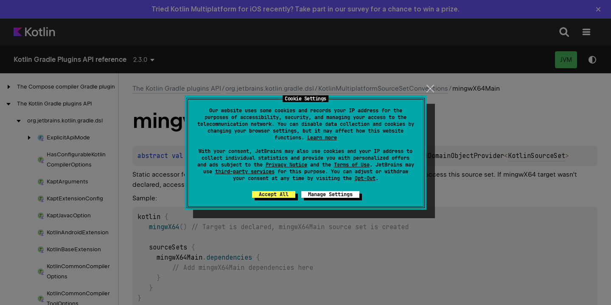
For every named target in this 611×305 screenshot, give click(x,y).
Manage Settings (330, 194)
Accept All (274, 194)
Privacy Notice (286, 164)
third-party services (245, 171)
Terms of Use (352, 164)
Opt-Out (365, 178)
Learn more (322, 137)
